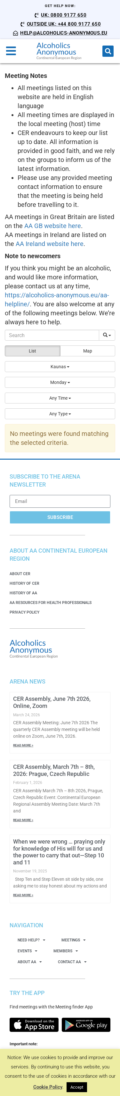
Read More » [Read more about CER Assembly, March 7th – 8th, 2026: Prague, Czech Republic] (23, 820)
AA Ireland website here (50, 244)
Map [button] (87, 350)
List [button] (32, 350)
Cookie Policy (47, 1087)
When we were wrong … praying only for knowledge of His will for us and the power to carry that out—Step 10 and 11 (59, 852)
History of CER (24, 583)
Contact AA (72, 962)
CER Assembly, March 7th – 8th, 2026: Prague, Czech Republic (54, 770)
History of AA (23, 593)
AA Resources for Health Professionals (51, 602)
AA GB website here (52, 226)
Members (65, 951)
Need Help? (31, 940)
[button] (108, 51)
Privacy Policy (24, 612)
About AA (30, 962)
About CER (20, 574)
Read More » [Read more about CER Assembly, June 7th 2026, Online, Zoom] (23, 745)
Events (27, 951)
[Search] (52, 335)
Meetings (73, 940)
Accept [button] (76, 1087)
